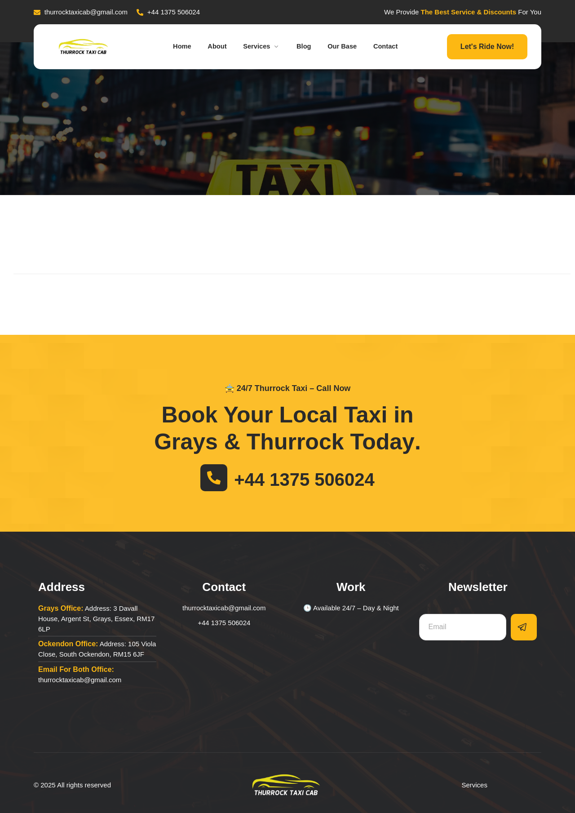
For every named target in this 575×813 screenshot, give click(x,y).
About (214, 46)
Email (428, 608)
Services (261, 46)
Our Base (346, 46)
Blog (304, 46)
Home (177, 46)
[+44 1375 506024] (213, 477)
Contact (390, 46)
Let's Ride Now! (487, 46)
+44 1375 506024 (304, 479)
